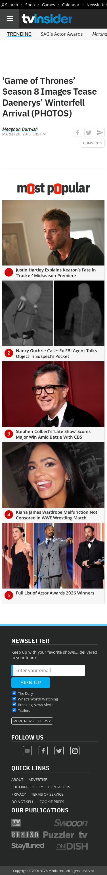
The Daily (25, 693)
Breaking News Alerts (35, 704)
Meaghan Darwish (20, 129)
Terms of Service (47, 794)
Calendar (70, 4)
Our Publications (39, 810)
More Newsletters (30, 721)
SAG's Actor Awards (62, 34)
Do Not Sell (22, 801)
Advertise (38, 779)
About (17, 779)
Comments (92, 143)
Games (48, 4)
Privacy (18, 794)
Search (11, 4)
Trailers (24, 710)
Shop (30, 4)
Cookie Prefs (51, 801)
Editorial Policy (27, 786)
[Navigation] (9, 18)
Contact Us (59, 786)
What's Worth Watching (38, 699)
